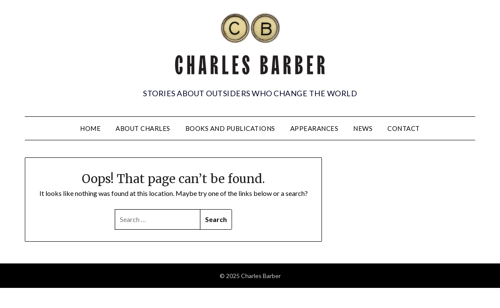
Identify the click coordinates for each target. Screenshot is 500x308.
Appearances (314, 128)
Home (90, 128)
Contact (403, 128)
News (362, 128)
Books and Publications (230, 128)
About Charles (143, 128)
